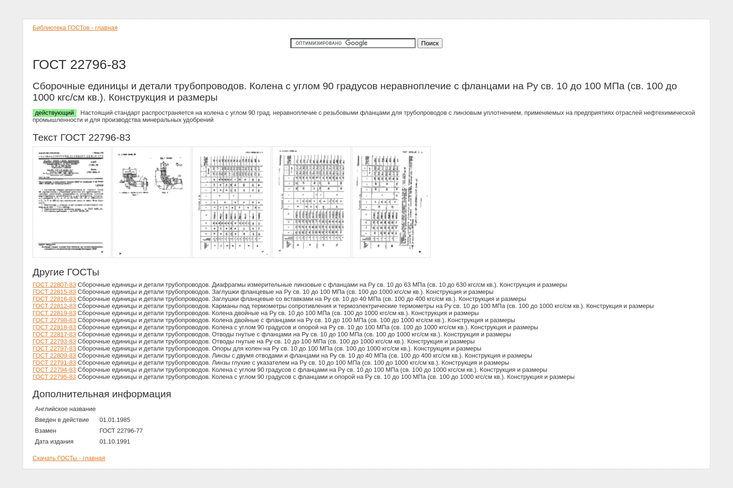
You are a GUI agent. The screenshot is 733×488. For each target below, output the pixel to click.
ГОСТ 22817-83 (54, 334)
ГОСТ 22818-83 (54, 327)
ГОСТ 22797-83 (54, 348)
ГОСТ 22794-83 (54, 369)
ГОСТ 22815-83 (54, 291)
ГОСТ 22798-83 (54, 320)
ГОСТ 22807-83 (54, 284)
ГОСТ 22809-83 (54, 355)
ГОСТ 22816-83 (54, 298)
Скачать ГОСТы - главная (69, 458)
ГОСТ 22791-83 (54, 362)
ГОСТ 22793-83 (54, 341)
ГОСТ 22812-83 (54, 305)
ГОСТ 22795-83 (54, 376)
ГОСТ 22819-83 (54, 313)
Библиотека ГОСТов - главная (75, 27)
